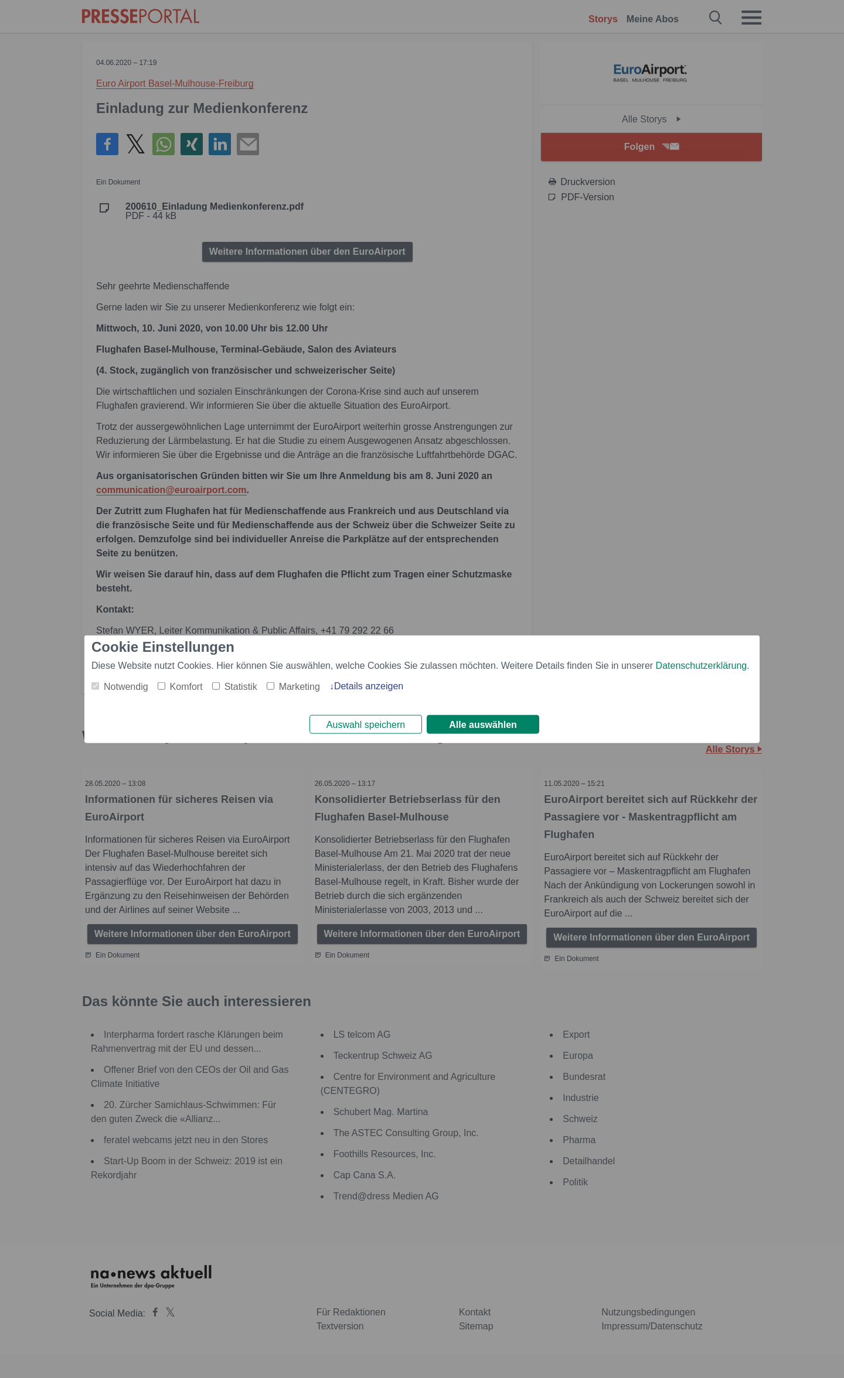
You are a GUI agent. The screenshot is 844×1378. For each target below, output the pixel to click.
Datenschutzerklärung (701, 663)
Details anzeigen (368, 684)
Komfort (186, 684)
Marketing (299, 684)
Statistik (240, 684)
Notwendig (126, 684)
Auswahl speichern (365, 725)
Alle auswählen (483, 725)
